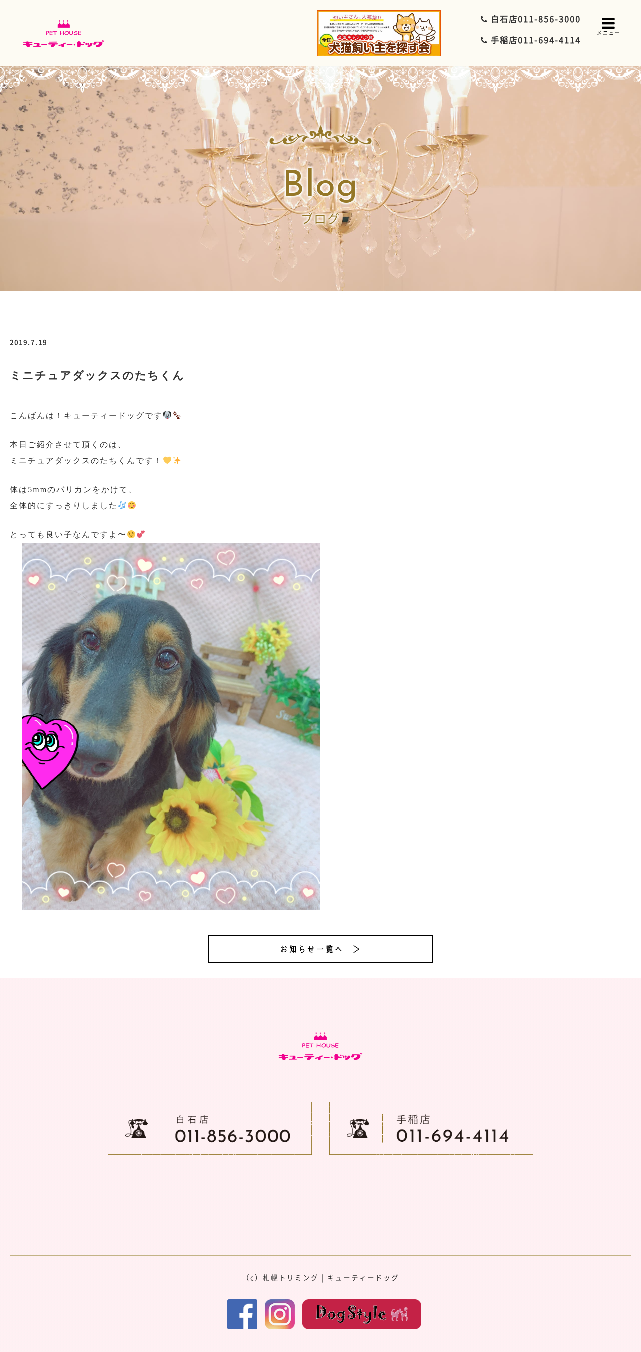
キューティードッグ (363, 1277)
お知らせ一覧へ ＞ (320, 949)
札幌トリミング (291, 1277)
